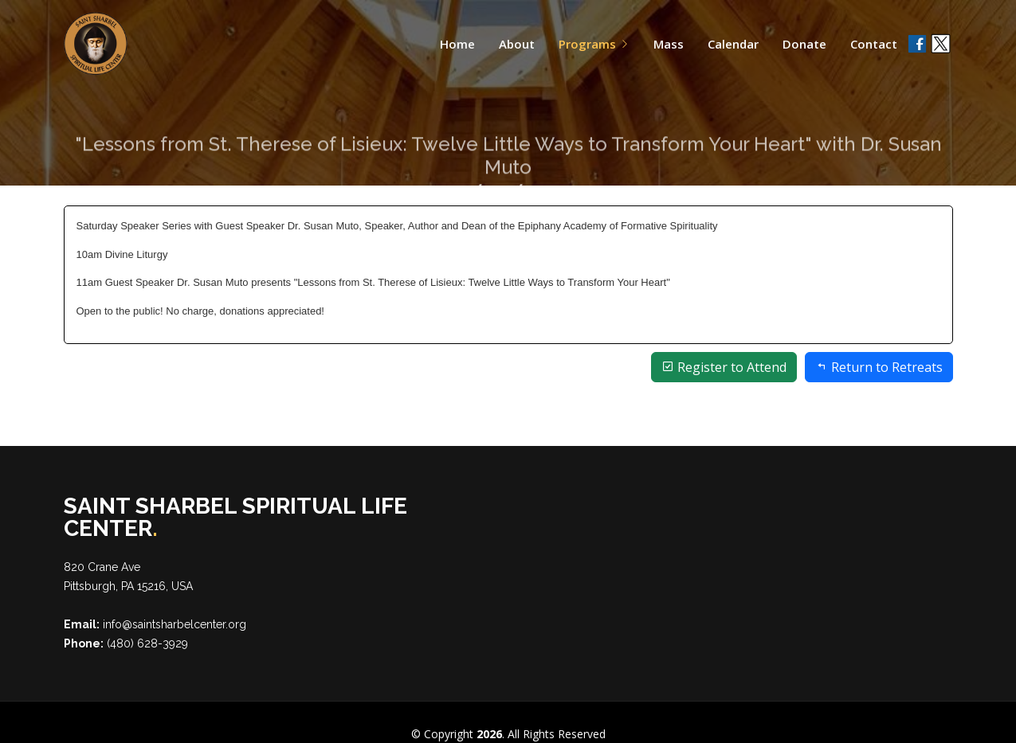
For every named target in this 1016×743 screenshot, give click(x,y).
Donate (804, 44)
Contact (873, 44)
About (517, 44)
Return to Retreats (879, 367)
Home (457, 44)
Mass (668, 44)
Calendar (733, 44)
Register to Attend (724, 367)
